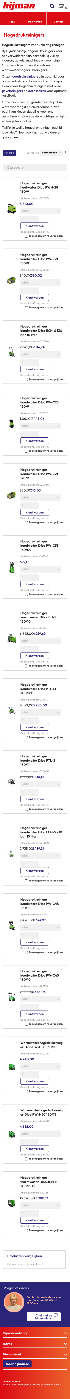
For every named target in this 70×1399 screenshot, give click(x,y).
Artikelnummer (29, 198)
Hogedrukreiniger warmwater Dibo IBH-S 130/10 (38, 617)
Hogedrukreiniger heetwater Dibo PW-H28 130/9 (39, 187)
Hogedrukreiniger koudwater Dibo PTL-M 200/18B (38, 688)
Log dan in (42, 231)
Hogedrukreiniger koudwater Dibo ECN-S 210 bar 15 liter (41, 832)
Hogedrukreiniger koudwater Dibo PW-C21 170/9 (39, 474)
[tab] (35, 1333)
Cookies (7, 1381)
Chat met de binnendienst (44, 1317)
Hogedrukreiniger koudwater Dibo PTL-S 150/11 (37, 760)
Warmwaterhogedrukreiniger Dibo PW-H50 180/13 (41, 1112)
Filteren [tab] (9, 152)
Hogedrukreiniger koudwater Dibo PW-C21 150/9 (39, 259)
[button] (41, 235)
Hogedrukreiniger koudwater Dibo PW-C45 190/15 (39, 903)
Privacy (16, 1381)
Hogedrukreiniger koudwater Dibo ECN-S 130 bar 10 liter (41, 330)
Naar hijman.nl (17, 1364)
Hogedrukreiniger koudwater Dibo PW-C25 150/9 (39, 402)
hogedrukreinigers (24, 76)
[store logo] (19, 6)
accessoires (37, 91)
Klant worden (35, 226)
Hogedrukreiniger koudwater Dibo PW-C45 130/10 (39, 975)
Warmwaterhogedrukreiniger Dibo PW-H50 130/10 (41, 1045)
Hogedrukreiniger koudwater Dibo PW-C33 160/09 (39, 545)
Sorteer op (33, 152)
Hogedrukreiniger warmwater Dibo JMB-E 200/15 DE (38, 1181)
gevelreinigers (12, 91)
